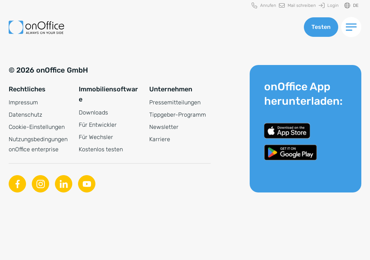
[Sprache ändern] (351, 5)
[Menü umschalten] (351, 27)
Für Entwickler (98, 124)
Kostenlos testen (101, 149)
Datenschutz (25, 114)
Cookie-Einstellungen (37, 127)
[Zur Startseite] (36, 27)
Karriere (159, 139)
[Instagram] (40, 183)
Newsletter (163, 127)
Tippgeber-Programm (177, 114)
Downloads (93, 112)
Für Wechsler (96, 137)
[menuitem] (263, 5)
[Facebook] (17, 183)
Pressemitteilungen (175, 102)
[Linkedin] (63, 183)
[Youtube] (86, 183)
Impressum (23, 102)
